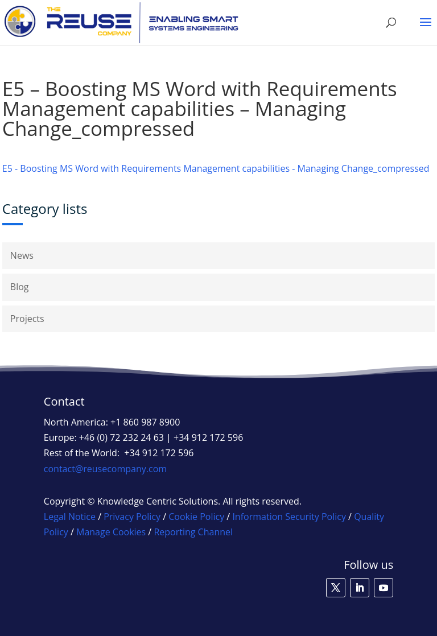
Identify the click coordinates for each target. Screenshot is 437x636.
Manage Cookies (111, 531)
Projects (27, 318)
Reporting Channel (193, 532)
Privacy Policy (132, 516)
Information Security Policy (289, 516)
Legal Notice (70, 516)
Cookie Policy (196, 516)
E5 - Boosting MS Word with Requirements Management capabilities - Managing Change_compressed (216, 168)
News (22, 255)
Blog (19, 286)
